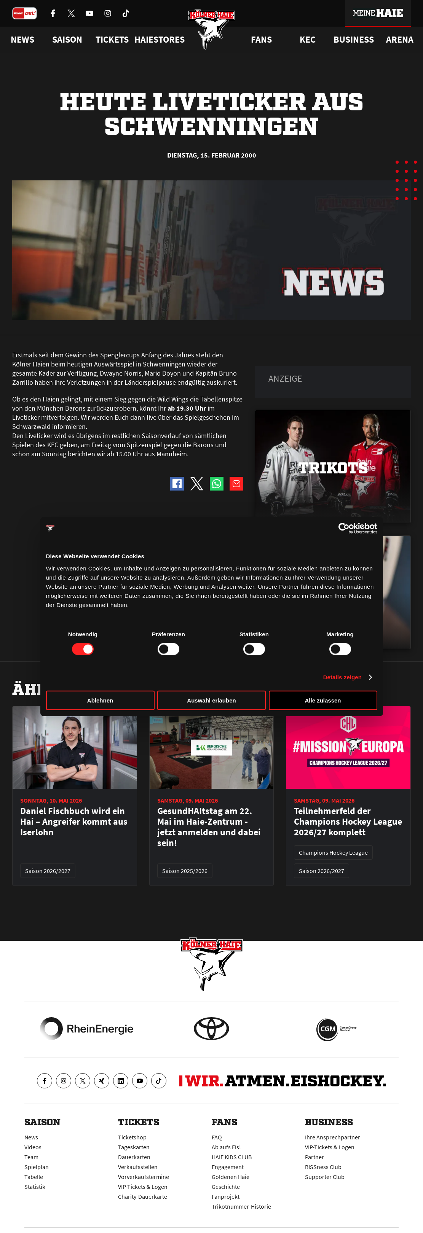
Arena (399, 39)
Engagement (228, 1167)
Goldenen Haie (230, 1176)
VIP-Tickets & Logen (143, 1186)
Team (31, 1157)
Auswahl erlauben (211, 700)
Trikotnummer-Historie (241, 1206)
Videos (33, 1147)
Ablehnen (100, 700)
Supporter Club (325, 1176)
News (31, 1137)
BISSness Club (323, 1167)
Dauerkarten (134, 1157)
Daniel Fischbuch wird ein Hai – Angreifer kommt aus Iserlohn (74, 822)
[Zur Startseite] (211, 31)
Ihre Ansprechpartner (332, 1137)
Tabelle (33, 1176)
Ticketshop (132, 1137)
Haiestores (159, 39)
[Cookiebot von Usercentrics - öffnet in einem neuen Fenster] (344, 528)
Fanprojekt (225, 1196)
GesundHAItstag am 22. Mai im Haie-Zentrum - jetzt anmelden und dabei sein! (209, 827)
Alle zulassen (323, 700)
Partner (314, 1157)
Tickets (112, 39)
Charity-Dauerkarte (142, 1196)
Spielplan (36, 1167)
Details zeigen (342, 677)
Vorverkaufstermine (143, 1176)
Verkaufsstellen (138, 1167)
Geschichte (226, 1186)
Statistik (34, 1186)
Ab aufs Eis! (226, 1147)
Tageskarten (134, 1147)
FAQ (217, 1137)
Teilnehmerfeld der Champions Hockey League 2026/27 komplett (348, 822)
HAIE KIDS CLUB (232, 1157)
